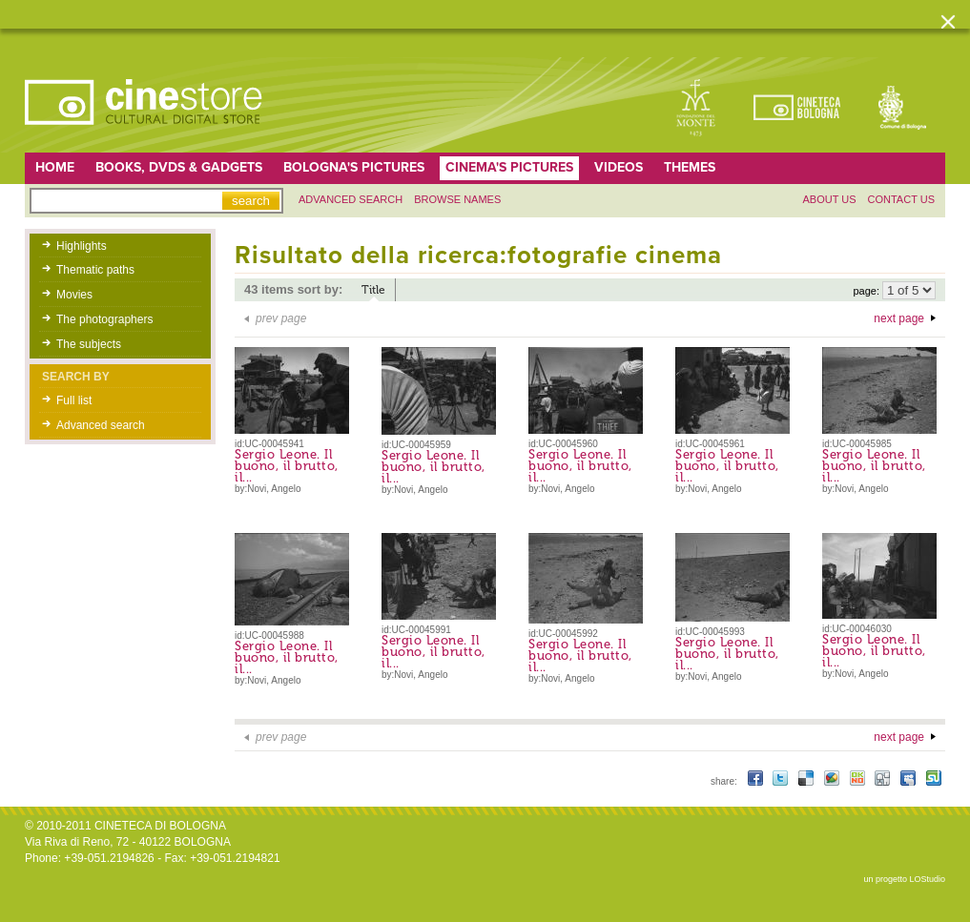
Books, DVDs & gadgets (178, 167)
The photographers (104, 319)
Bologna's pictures (353, 167)
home (54, 167)
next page (899, 318)
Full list (74, 400)
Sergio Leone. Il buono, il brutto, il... (287, 465)
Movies (74, 294)
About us (829, 199)
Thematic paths (95, 270)
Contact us (902, 199)
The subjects (88, 344)
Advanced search (350, 199)
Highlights (81, 246)
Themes (689, 167)
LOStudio (927, 879)
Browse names (457, 199)
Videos (618, 167)
